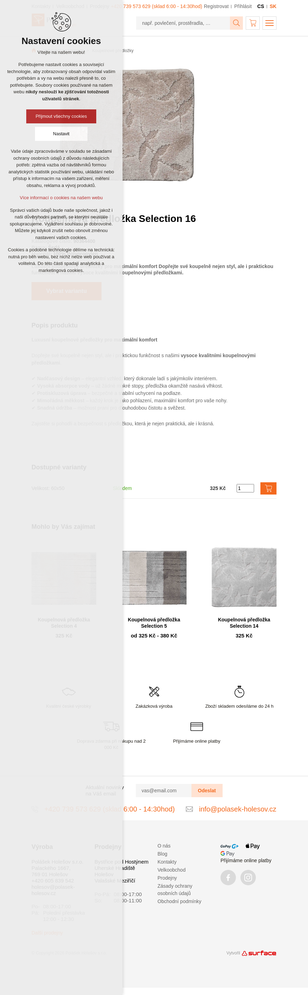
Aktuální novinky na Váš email (105, 790)
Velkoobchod (172, 870)
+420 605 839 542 (52, 881)
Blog (162, 854)
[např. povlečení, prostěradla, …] (183, 23)
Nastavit (61, 133)
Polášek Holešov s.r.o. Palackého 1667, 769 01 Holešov (57, 868)
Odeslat (207, 790)
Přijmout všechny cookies (61, 116)
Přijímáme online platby (246, 860)
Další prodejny (47, 933)
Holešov (103, 874)
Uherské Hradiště (114, 868)
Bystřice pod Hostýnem (121, 862)
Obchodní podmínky (179, 901)
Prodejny (167, 878)
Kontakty (167, 862)
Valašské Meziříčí (114, 881)
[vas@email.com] (164, 790)
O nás (164, 846)
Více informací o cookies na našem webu (61, 197)
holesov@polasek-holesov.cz (53, 890)
